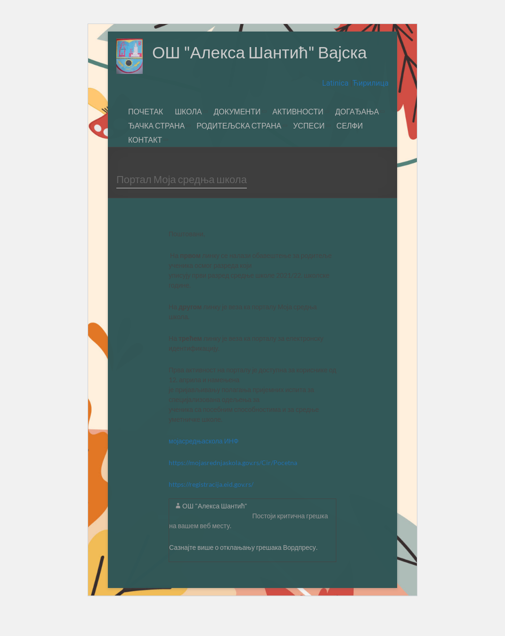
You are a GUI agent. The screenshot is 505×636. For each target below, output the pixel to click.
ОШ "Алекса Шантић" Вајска (225, 87)
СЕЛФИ (349, 150)
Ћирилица (370, 108)
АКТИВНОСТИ (297, 136)
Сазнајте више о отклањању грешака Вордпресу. (243, 572)
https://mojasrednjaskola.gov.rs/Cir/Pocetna (233, 487)
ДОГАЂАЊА (357, 136)
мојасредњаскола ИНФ (204, 466)
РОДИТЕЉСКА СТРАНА (238, 150)
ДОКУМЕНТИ (237, 136)
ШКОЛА (188, 136)
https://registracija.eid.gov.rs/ (211, 509)
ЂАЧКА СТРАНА (156, 150)
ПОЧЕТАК (145, 136)
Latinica (336, 108)
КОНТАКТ (145, 164)
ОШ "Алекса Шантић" (214, 531)
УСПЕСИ (309, 150)
